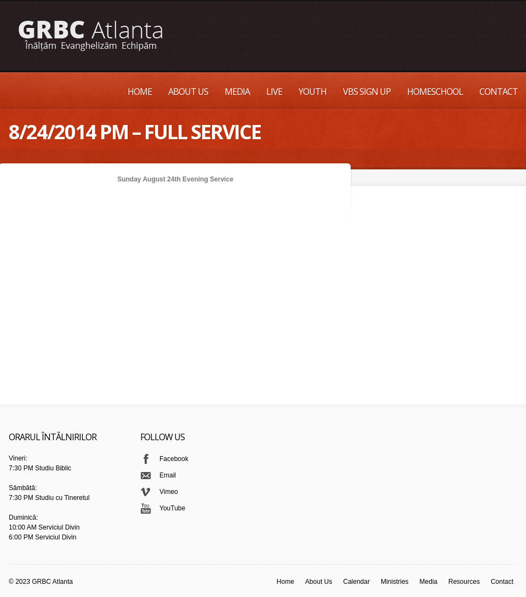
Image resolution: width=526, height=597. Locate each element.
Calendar (356, 581)
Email (167, 475)
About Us (188, 92)
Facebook (173, 459)
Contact (498, 92)
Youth (313, 92)
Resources (463, 581)
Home (140, 92)
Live (274, 92)
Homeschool (435, 92)
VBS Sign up (367, 92)
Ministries (395, 581)
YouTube (172, 508)
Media (237, 92)
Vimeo (168, 492)
